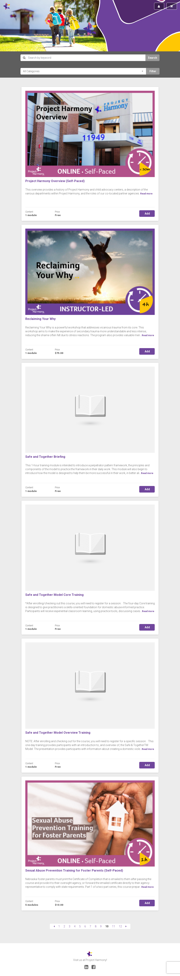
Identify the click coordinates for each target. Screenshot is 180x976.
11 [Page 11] (113, 926)
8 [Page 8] (95, 926)
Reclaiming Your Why (40, 319)
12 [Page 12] (120, 926)
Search (152, 57)
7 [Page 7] (90, 926)
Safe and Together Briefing (45, 457)
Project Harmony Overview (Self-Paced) (55, 181)
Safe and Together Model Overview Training (57, 732)
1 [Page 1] (59, 926)
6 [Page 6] (85, 926)
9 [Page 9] (101, 926)
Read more (148, 335)
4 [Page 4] (75, 926)
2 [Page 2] (64, 926)
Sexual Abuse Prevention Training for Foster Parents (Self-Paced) (74, 870)
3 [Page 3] (69, 926)
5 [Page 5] (80, 926)
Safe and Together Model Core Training (54, 595)
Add (147, 213)
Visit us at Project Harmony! (90, 960)
